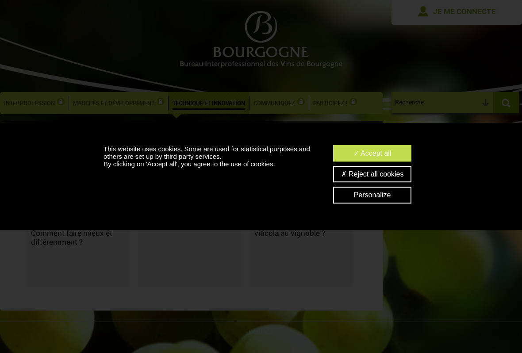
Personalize (372, 195)
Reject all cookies (372, 174)
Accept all (372, 153)
